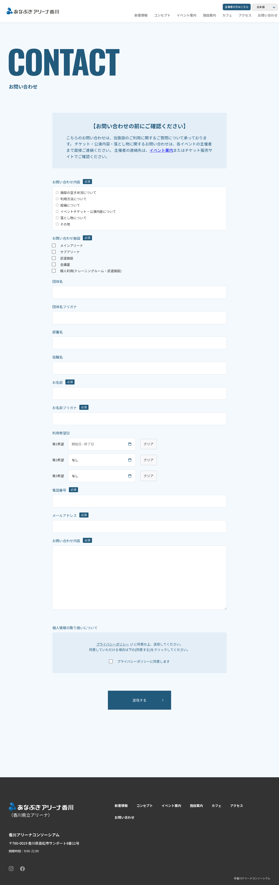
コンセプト (162, 15)
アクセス (245, 15)
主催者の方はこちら (236, 7)
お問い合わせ (267, 15)
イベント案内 (186, 15)
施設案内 (209, 15)
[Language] (264, 7)
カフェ (227, 15)
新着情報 (141, 15)
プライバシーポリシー (112, 644)
